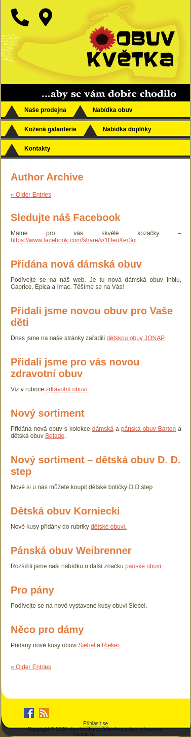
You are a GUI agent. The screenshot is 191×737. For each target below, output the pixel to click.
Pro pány (32, 590)
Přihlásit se (95, 723)
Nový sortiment (48, 413)
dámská (102, 428)
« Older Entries (31, 194)
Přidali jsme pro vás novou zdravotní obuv (75, 367)
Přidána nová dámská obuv (76, 264)
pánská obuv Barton (148, 428)
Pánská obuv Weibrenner (71, 550)
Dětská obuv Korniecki (65, 511)
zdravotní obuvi (66, 389)
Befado (54, 435)
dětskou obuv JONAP (135, 338)
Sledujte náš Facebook (66, 217)
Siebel (86, 645)
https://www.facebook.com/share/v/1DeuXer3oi (74, 240)
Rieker (110, 645)
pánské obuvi (143, 566)
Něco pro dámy (47, 629)
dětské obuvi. (109, 526)
